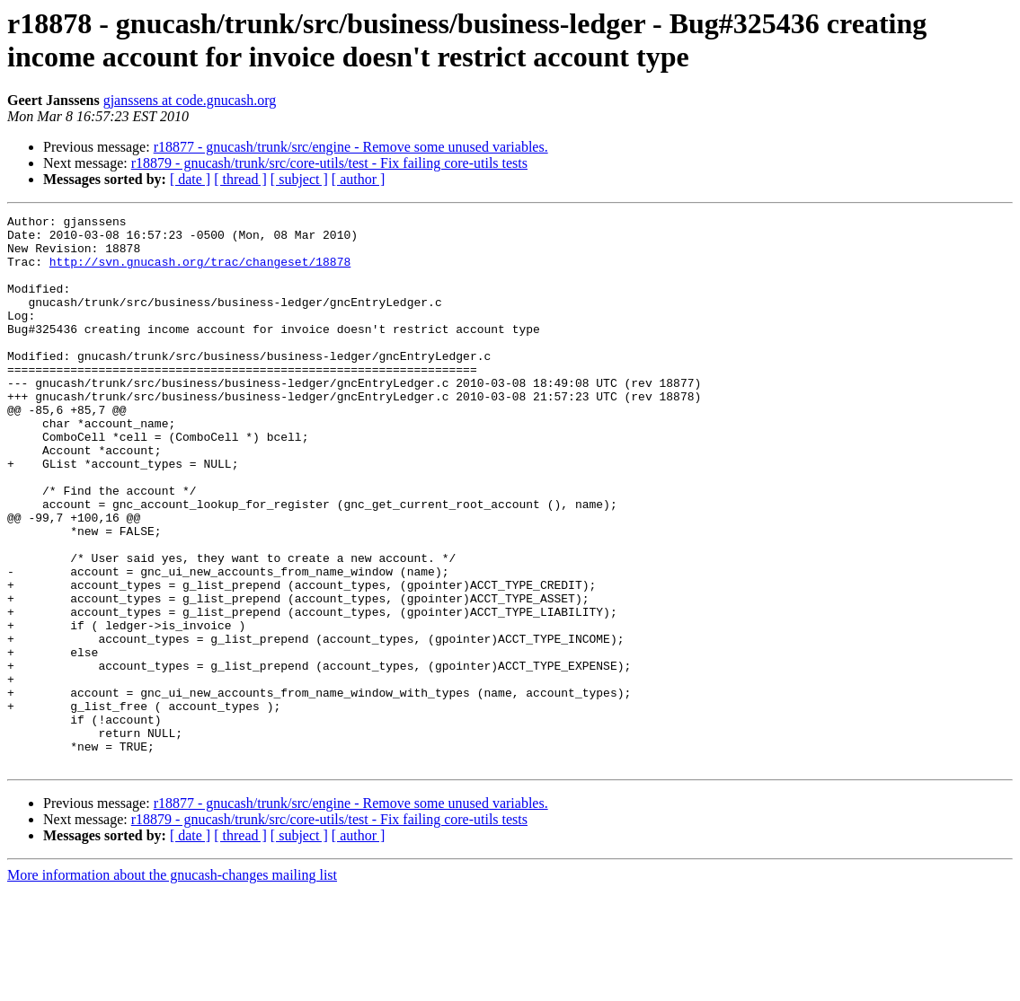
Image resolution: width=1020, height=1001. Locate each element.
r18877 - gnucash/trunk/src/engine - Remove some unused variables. (351, 146)
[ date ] (190, 179)
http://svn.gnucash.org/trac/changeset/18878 (199, 272)
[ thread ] (240, 179)
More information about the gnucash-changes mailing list (172, 985)
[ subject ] (299, 179)
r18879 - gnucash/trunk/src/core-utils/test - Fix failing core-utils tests (329, 163)
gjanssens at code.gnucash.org (190, 100)
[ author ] (359, 179)
